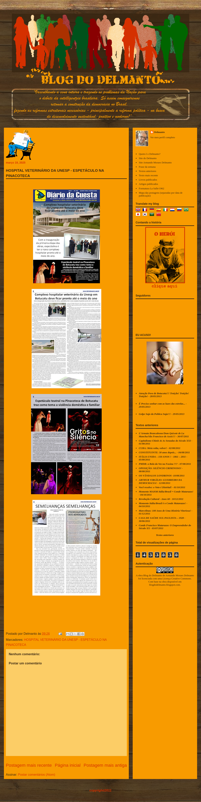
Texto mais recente (148, 175)
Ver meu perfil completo (162, 137)
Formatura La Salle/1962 (151, 188)
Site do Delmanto (148, 158)
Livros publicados (148, 179)
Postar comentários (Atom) (36, 774)
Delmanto (159, 132)
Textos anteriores (147, 171)
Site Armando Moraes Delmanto (155, 162)
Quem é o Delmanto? (149, 153)
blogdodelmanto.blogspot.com (164, 584)
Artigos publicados (148, 183)
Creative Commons (181, 578)
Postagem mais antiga (105, 765)
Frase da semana (147, 166)
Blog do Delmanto (152, 575)
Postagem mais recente (29, 765)
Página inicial (68, 765)
